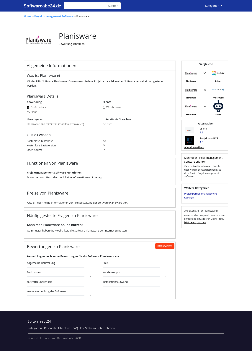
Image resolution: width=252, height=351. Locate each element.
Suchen (113, 6)
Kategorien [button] (212, 5)
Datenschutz (65, 338)
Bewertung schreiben (72, 44)
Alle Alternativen (194, 147)
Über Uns (64, 328)
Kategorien (35, 328)
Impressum (47, 338)
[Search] (85, 5)
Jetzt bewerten (164, 246)
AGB (78, 338)
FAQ (75, 328)
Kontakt (33, 338)
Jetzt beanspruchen (195, 222)
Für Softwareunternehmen (97, 328)
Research (50, 328)
